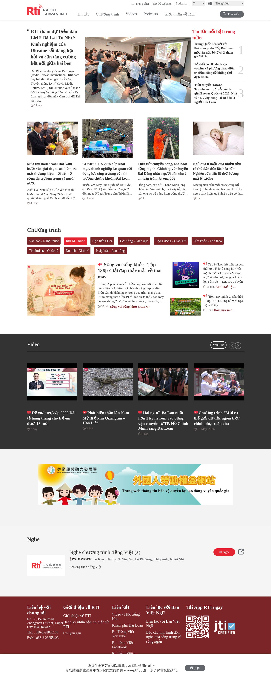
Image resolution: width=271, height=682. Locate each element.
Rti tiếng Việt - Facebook (123, 645)
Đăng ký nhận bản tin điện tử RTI (86, 624)
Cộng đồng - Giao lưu (170, 241)
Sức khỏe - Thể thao (207, 241)
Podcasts (182, 3)
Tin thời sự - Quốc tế (43, 251)
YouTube (218, 345)
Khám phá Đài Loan (127, 625)
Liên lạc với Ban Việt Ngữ (162, 610)
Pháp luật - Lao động (110, 251)
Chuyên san (72, 633)
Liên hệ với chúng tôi (39, 610)
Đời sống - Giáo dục (134, 241)
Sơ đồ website (163, 3)
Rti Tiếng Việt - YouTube (124, 634)
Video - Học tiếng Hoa (126, 617)
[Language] (228, 3)
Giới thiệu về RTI (81, 607)
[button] (238, 345)
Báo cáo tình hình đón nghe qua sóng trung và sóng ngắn (163, 637)
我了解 (195, 668)
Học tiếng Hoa (102, 241)
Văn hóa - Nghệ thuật (44, 241)
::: (132, 3)
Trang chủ (144, 3)
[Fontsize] (198, 3)
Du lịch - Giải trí (77, 251)
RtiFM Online (75, 241)
